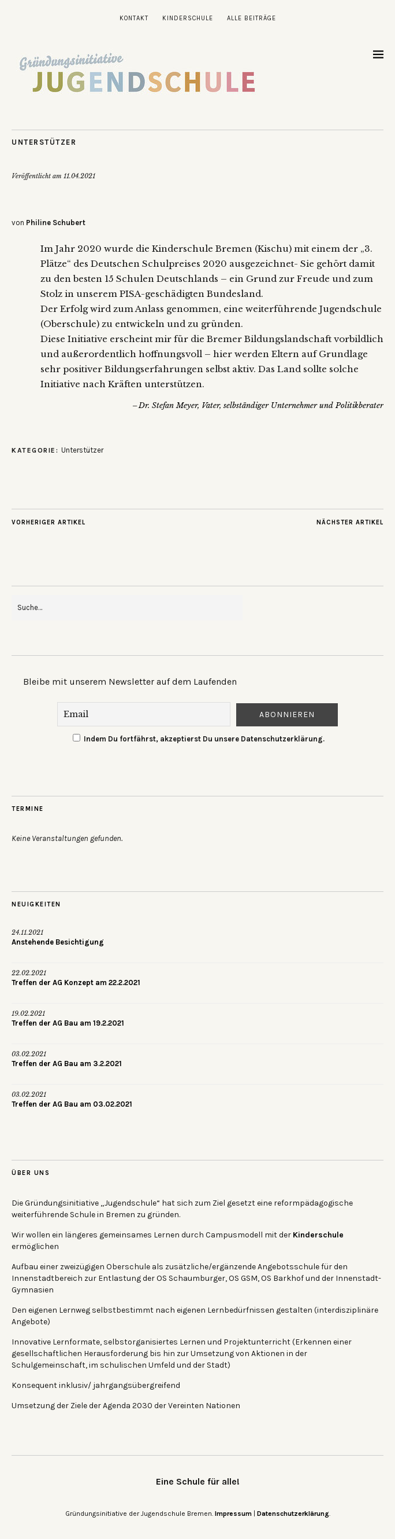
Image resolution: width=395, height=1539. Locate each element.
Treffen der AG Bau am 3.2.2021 (67, 1063)
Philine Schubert (55, 222)
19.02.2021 (28, 1013)
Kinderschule (187, 18)
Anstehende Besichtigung (58, 942)
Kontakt (134, 18)
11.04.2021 (79, 176)
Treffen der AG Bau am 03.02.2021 (72, 1104)
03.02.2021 (29, 1054)
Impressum (233, 1513)
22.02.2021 (29, 973)
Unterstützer (44, 142)
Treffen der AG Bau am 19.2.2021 (68, 1023)
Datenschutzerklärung (293, 1513)
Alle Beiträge (251, 18)
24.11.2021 (27, 932)
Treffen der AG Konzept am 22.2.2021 (76, 982)
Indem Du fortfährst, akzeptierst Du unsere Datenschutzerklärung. (199, 738)
